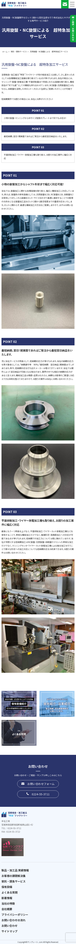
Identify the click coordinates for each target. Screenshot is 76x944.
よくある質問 (9, 892)
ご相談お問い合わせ (73, 30)
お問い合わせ (9, 926)
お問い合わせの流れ (13, 920)
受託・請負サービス (13, 881)
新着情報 (6, 898)
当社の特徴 (8, 903)
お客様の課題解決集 (13, 876)
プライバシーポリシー (14, 914)
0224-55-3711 (40, 794)
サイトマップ (9, 931)
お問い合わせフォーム (41, 784)
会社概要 (6, 909)
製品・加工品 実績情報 (15, 870)
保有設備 (6, 887)
